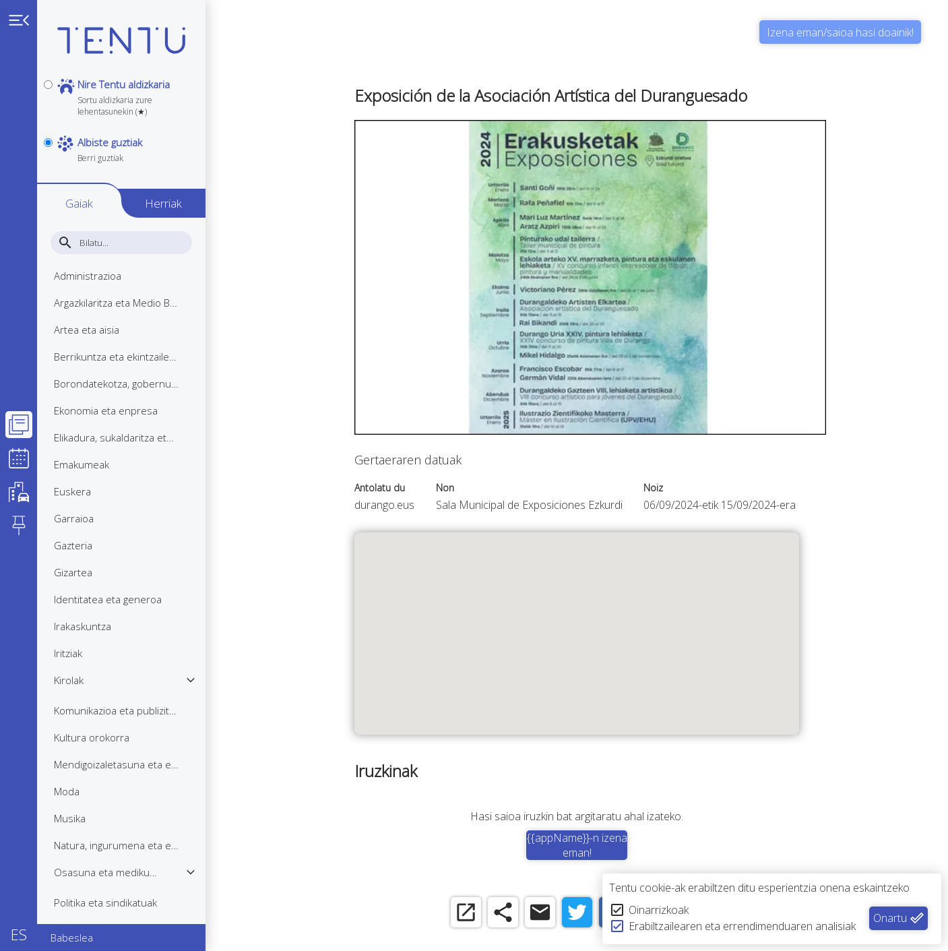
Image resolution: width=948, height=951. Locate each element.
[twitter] (577, 912)
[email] (540, 912)
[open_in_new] (465, 912)
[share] (503, 912)
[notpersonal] (48, 142)
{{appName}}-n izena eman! (577, 845)
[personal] (48, 84)
